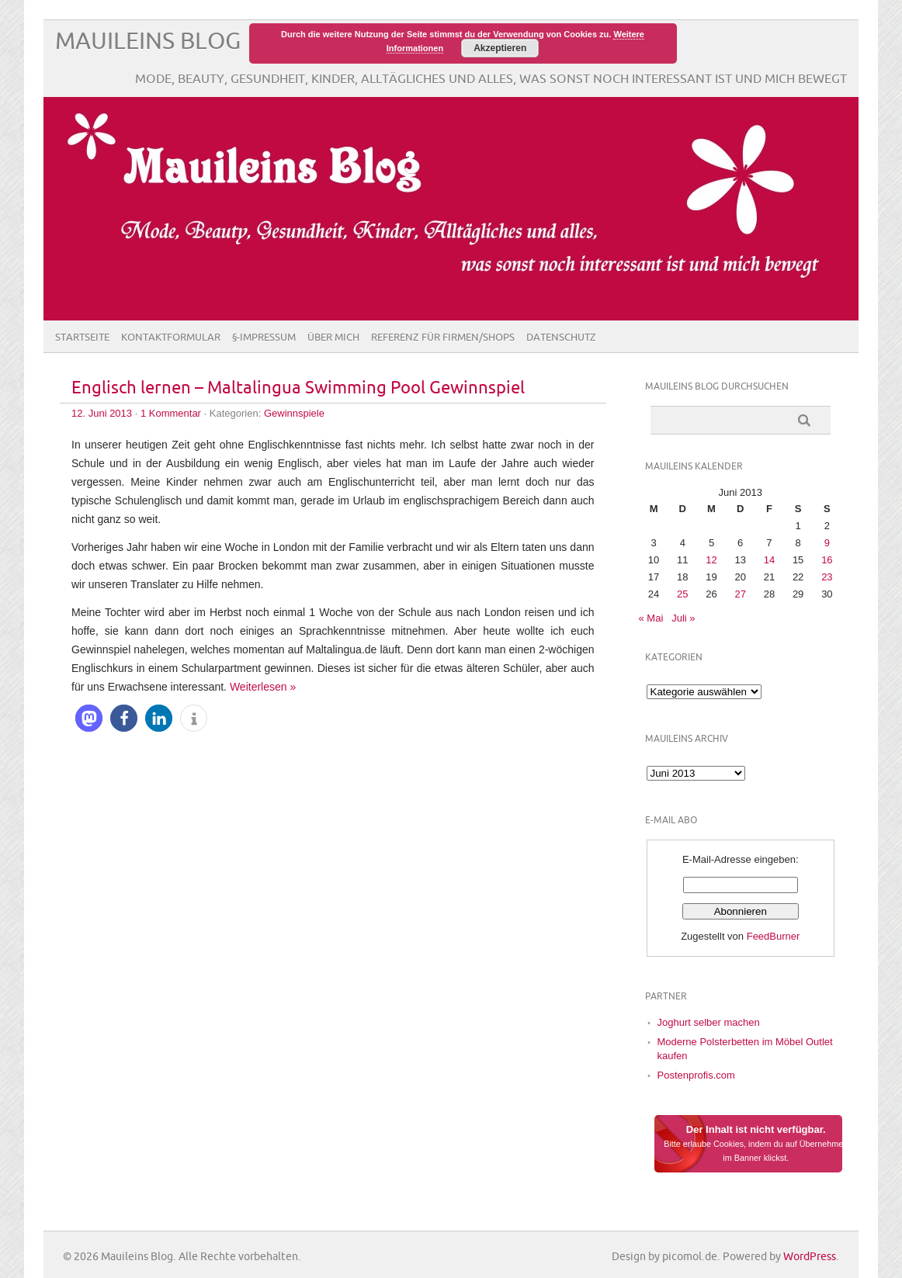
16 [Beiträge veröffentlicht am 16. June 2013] (826, 560)
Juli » (683, 618)
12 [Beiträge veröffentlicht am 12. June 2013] (711, 560)
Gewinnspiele (294, 413)
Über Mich (333, 337)
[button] (88, 718)
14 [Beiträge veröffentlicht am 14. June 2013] (769, 560)
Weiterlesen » (263, 687)
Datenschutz (561, 337)
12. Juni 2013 (101, 413)
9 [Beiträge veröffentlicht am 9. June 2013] (827, 543)
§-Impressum (264, 337)
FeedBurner (773, 936)
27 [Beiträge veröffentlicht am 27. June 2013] (739, 594)
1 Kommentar (171, 413)
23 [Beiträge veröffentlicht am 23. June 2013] (826, 577)
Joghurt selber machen (708, 1022)
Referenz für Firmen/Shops (443, 337)
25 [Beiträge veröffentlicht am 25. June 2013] (682, 594)
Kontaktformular (170, 337)
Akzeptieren (500, 48)
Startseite (82, 337)
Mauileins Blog (148, 41)
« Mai (651, 618)
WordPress (809, 1256)
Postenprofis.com (696, 1075)
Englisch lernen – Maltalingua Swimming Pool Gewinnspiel (298, 388)
